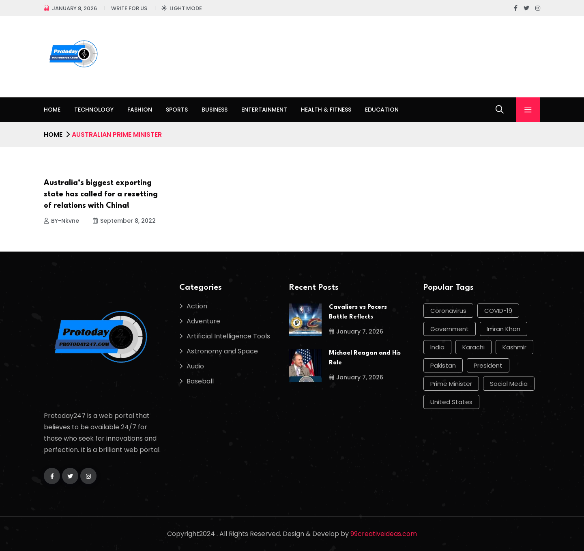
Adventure (203, 321)
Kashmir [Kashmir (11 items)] (514, 347)
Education (382, 109)
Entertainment (264, 109)
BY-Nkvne (61, 221)
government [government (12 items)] (449, 329)
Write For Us (129, 8)
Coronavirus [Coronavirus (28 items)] (448, 310)
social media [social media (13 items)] (509, 383)
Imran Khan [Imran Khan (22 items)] (503, 329)
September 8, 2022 (124, 221)
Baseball (200, 381)
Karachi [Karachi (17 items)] (473, 347)
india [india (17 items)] (437, 347)
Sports (177, 109)
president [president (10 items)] (488, 365)
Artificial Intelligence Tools (228, 336)
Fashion (139, 109)
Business (215, 109)
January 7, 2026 (356, 331)
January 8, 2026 (74, 8)
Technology (94, 109)
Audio (195, 366)
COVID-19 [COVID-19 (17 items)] (498, 310)
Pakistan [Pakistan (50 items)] (443, 365)
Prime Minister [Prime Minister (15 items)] (451, 383)
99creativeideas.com (383, 533)
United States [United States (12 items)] (451, 402)
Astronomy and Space (222, 351)
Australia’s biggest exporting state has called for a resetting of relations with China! (101, 194)
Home (52, 109)
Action (197, 306)
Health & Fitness (326, 109)
